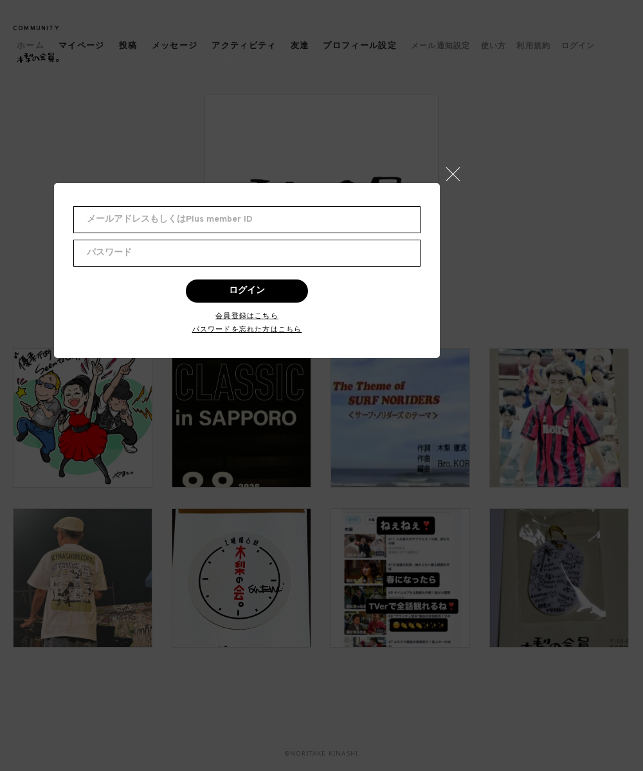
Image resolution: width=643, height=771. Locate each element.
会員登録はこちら (246, 315)
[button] (458, 171)
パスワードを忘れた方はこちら (247, 329)
